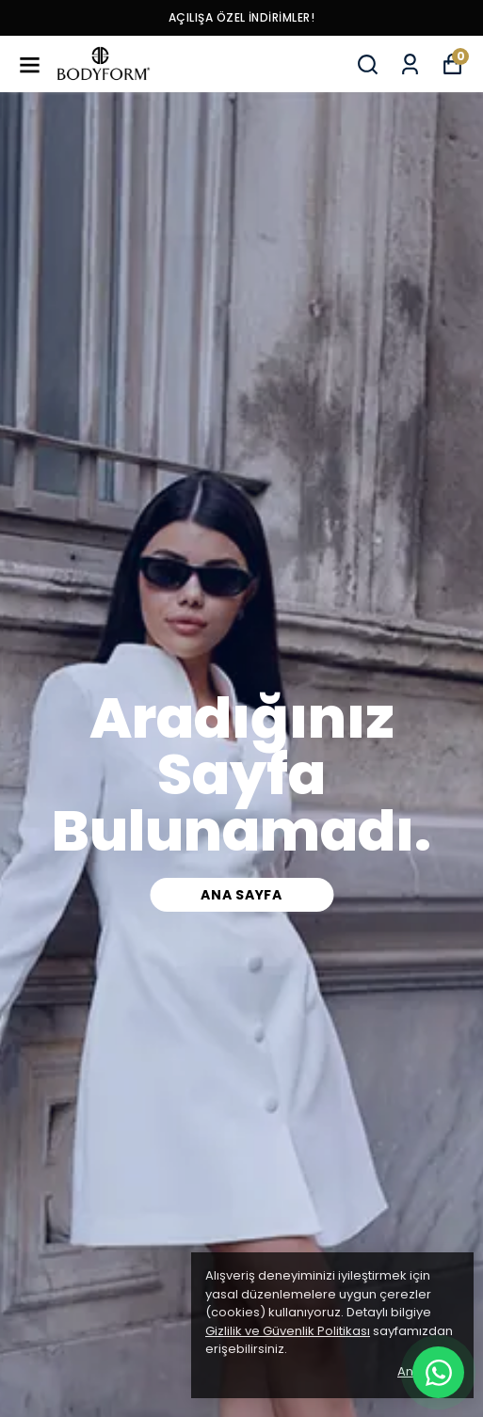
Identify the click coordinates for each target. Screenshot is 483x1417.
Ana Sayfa (241, 894)
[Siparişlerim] (410, 64)
